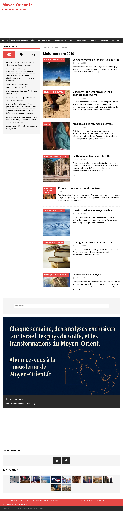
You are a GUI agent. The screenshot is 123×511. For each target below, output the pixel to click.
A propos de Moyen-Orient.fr (12, 501)
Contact (115, 40)
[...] (34, 403)
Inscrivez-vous (16, 399)
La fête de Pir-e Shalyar (87, 274)
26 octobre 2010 (80, 159)
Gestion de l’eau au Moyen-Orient (93, 210)
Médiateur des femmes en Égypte (93, 123)
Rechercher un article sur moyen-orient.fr (17, 504)
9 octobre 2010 (80, 278)
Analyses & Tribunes (19, 40)
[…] (98, 72)
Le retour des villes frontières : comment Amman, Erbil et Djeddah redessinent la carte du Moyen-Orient (21, 119)
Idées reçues (81, 40)
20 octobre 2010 (80, 246)
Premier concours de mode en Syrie (79, 188)
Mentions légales (57, 501)
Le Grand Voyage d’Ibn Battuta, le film (96, 59)
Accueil (5, 40)
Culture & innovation (64, 40)
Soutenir (104, 40)
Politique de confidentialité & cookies (90, 501)
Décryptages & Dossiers (40, 40)
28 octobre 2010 (80, 127)
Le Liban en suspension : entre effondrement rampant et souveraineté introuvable (20, 78)
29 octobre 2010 (80, 63)
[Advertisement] (82, 18)
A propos (93, 40)
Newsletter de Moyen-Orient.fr (37, 501)
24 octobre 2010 (65, 191)
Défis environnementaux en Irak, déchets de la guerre (93, 93)
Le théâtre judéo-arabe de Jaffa (92, 156)
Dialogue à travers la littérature (92, 242)
